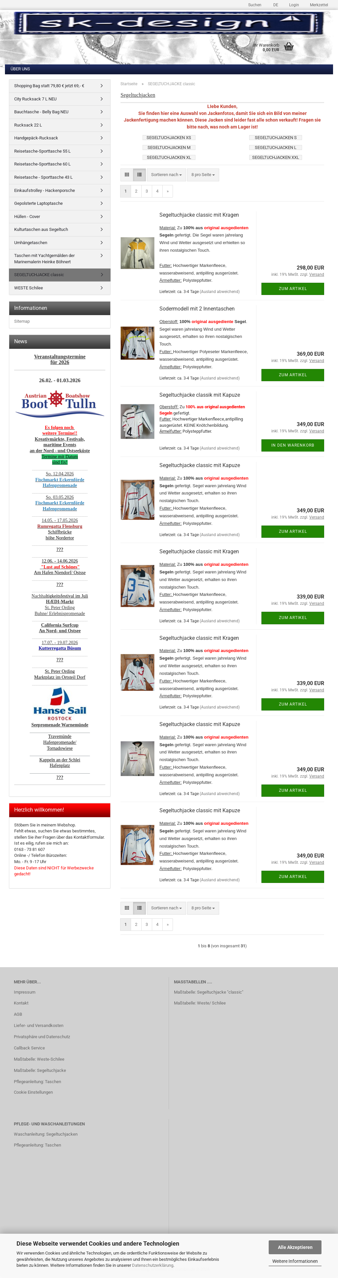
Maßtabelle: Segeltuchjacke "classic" (208, 992)
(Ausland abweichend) (220, 291)
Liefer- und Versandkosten (38, 1025)
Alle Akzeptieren (295, 1247)
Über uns (20, 68)
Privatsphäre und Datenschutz (42, 1036)
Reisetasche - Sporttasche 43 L (43, 177)
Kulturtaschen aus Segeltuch (41, 229)
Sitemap (22, 321)
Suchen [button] (254, 5)
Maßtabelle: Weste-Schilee (39, 1059)
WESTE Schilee (28, 287)
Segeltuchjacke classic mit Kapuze (199, 465)
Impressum (24, 992)
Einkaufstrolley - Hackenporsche (44, 190)
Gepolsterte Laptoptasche (38, 203)
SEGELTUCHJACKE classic (39, 274)
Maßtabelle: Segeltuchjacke (40, 1070)
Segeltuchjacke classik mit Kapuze (199, 395)
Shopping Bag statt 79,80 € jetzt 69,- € (49, 85)
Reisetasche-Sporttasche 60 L (42, 164)
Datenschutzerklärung (152, 1265)
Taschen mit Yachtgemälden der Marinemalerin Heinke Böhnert (44, 258)
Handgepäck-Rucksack (36, 137)
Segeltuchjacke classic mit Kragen (199, 215)
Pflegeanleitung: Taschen (37, 1081)
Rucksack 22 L (28, 125)
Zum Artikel (293, 288)
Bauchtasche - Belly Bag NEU (41, 111)
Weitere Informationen (295, 1261)
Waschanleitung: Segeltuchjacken (46, 1134)
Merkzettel (318, 5)
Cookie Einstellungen (33, 1092)
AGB (18, 1014)
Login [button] (293, 5)
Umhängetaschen (30, 242)
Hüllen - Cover (27, 216)
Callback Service (29, 1047)
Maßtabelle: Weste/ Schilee (200, 1003)
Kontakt (21, 1003)
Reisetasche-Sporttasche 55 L (42, 151)
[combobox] (166, 174)
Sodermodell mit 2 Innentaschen (197, 309)
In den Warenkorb (292, 445)
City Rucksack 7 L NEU (35, 98)
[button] (274, 4)
